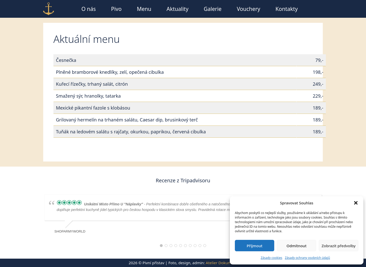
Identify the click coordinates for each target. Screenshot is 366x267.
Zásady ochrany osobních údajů (307, 258)
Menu (144, 8)
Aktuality (177, 8)
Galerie (212, 8)
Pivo (116, 8)
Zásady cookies (271, 258)
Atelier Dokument (221, 262)
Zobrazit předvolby (339, 245)
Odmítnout (296, 245)
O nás (88, 8)
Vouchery (248, 8)
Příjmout (254, 245)
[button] (355, 202)
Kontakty (287, 8)
